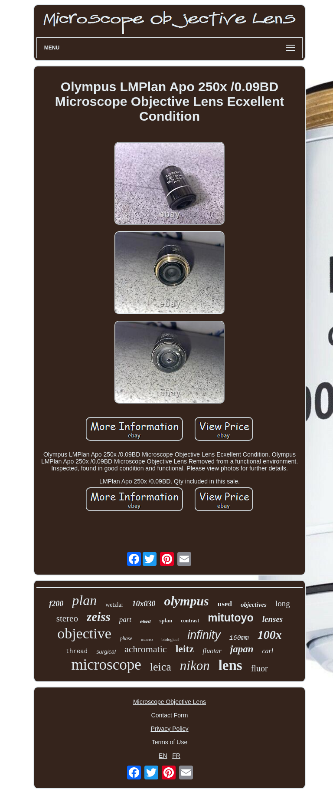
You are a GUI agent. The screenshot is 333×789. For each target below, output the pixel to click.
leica (160, 667)
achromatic (145, 649)
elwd (145, 621)
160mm (239, 638)
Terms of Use (169, 742)
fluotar (212, 650)
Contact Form (169, 715)
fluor (259, 668)
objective (84, 633)
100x (270, 634)
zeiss (99, 617)
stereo (67, 618)
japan (242, 649)
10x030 (143, 603)
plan (84, 600)
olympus (186, 601)
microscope (106, 664)
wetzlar (114, 605)
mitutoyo (231, 617)
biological (170, 639)
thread (77, 651)
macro (147, 639)
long (282, 603)
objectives (254, 604)
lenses (272, 619)
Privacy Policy (169, 728)
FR (176, 755)
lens (230, 665)
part (125, 619)
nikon (195, 665)
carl (268, 650)
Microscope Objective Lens (169, 701)
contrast (190, 621)
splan (166, 620)
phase (126, 638)
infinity (204, 634)
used (225, 604)
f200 (56, 603)
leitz (185, 648)
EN (163, 755)
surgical (106, 651)
